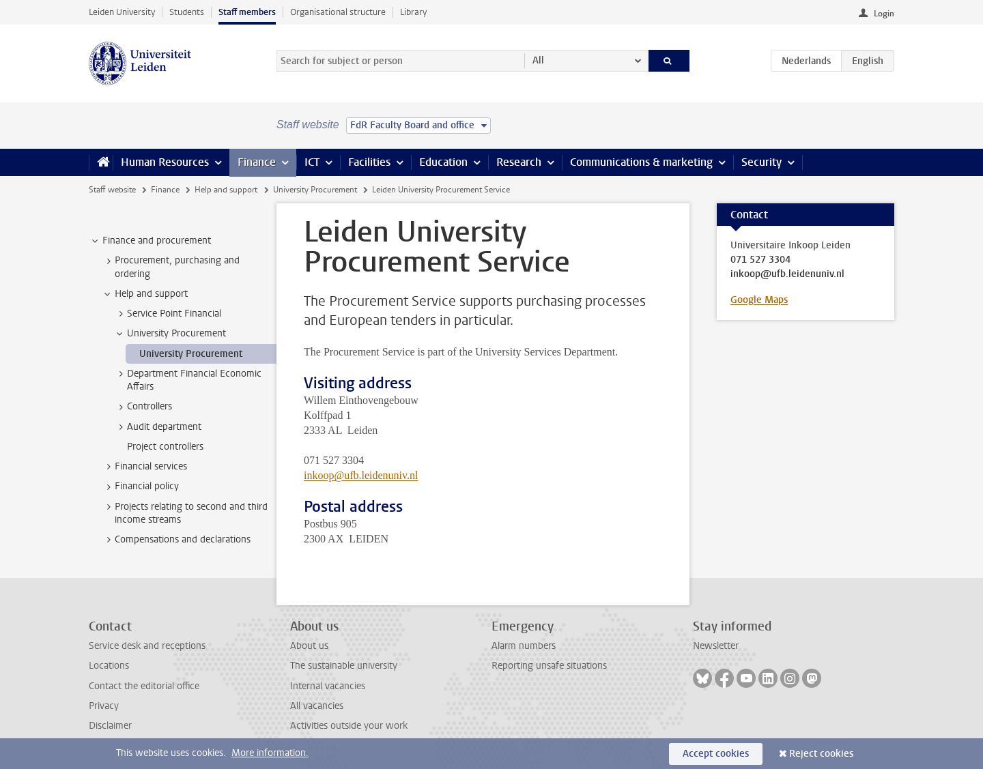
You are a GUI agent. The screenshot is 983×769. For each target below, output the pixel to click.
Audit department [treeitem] (157, 427)
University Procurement (315, 189)
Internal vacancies (327, 686)
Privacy (104, 705)
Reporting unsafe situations (549, 665)
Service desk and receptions (147, 645)
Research (518, 162)
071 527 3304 (760, 260)
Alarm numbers (524, 645)
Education (443, 162)
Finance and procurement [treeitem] (150, 241)
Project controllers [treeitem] (165, 446)
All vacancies (316, 705)
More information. (270, 752)
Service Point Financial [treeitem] (167, 314)
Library (413, 12)
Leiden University (122, 12)
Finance (257, 162)
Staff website (112, 189)
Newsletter (716, 645)
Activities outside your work (349, 725)
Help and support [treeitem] (145, 294)
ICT (311, 162)
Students (186, 12)
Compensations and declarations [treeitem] (176, 540)
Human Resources (165, 162)
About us (309, 645)
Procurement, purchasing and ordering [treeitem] (171, 267)
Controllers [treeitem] (143, 406)
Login (884, 13)
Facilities (369, 162)
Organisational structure (338, 12)
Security (761, 162)
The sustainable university (343, 665)
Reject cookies (821, 753)
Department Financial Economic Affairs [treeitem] (187, 380)
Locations (109, 665)
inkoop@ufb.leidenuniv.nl (361, 475)
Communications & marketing (641, 162)
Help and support (226, 189)
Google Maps (759, 299)
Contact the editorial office (144, 686)
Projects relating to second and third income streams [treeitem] (185, 513)
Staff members (247, 12)
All (538, 60)
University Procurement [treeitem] (170, 333)
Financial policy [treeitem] (140, 486)
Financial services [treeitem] (144, 467)
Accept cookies (716, 753)
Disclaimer (110, 725)
